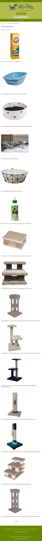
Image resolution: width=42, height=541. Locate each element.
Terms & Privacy (24, 531)
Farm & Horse (17, 531)
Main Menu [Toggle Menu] (21, 20)
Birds (26, 529)
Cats (15, 529)
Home (5, 529)
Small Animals (35, 529)
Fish (30, 529)
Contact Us (10, 529)
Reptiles (22, 529)
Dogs (18, 529)
